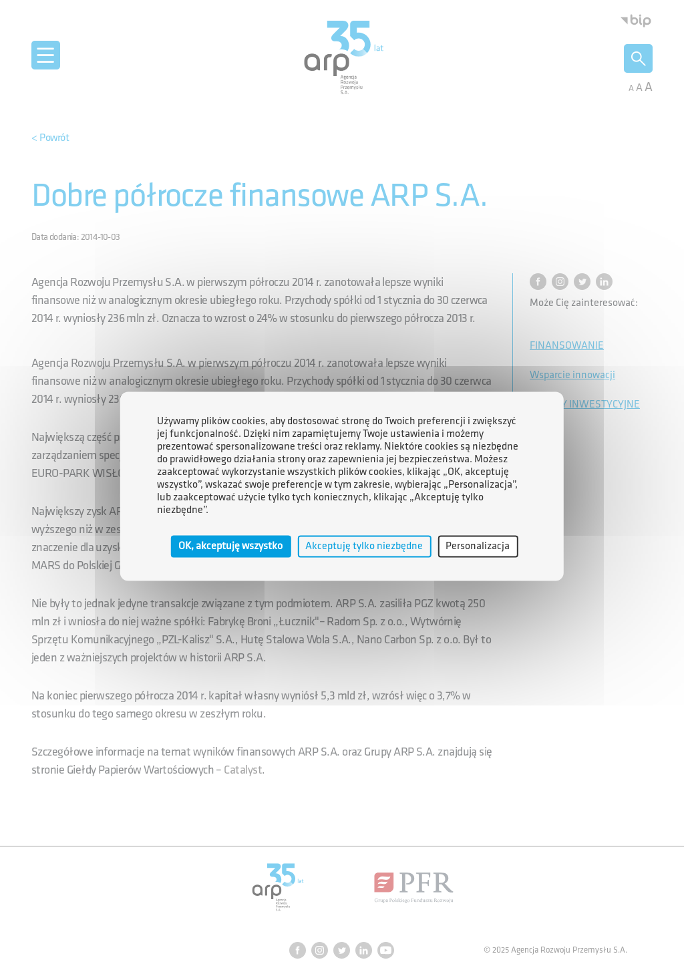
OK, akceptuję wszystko (230, 546)
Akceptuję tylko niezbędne (364, 546)
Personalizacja (478, 546)
